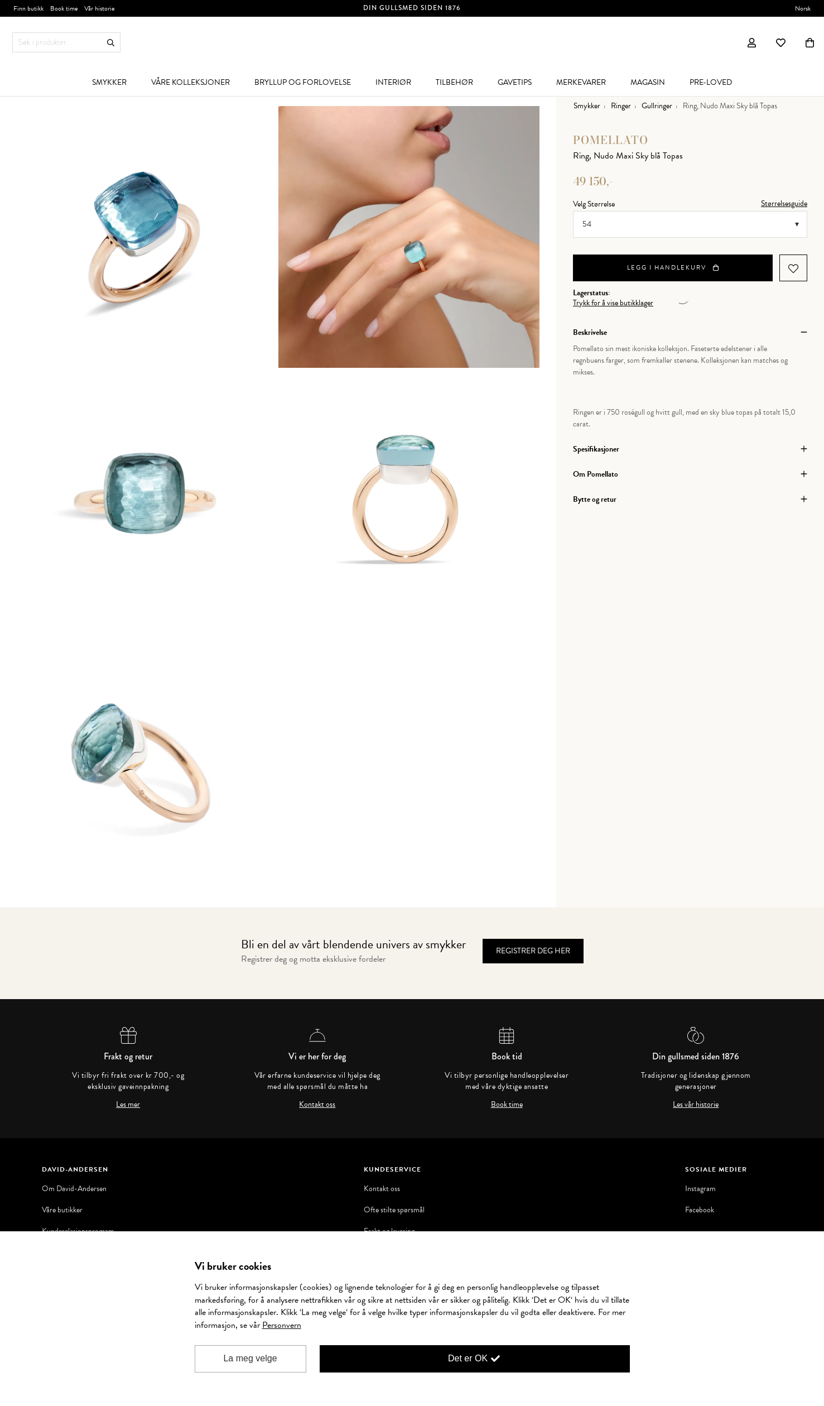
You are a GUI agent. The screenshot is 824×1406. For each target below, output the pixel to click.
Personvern (281, 1325)
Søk (110, 42)
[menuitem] (109, 82)
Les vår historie (696, 1104)
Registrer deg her (533, 951)
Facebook (699, 1210)
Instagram (700, 1188)
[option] (147, 237)
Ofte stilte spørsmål (394, 1210)
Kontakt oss (317, 1104)
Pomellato (610, 139)
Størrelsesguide (784, 203)
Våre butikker (62, 1210)
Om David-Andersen (74, 1188)
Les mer (128, 1104)
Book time (507, 1104)
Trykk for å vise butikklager (613, 303)
